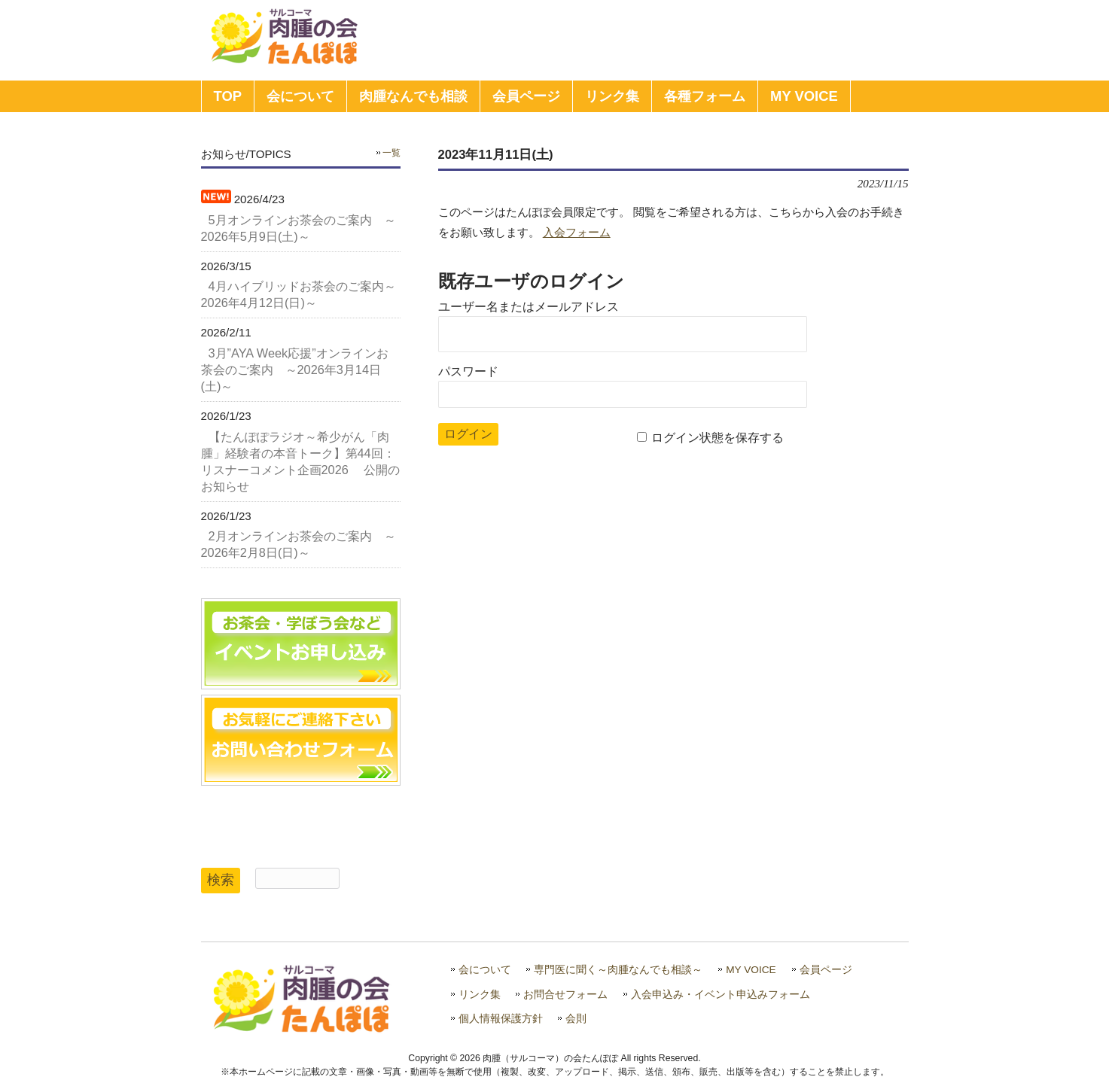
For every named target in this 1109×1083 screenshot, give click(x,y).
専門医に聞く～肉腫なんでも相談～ (618, 969)
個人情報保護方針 (501, 1018)
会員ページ (826, 969)
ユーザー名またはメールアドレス (528, 306)
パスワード (468, 371)
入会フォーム (577, 232)
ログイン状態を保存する (717, 437)
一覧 (391, 153)
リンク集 (480, 994)
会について (485, 969)
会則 (575, 1018)
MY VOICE (751, 969)
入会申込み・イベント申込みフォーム (720, 994)
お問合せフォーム (565, 994)
